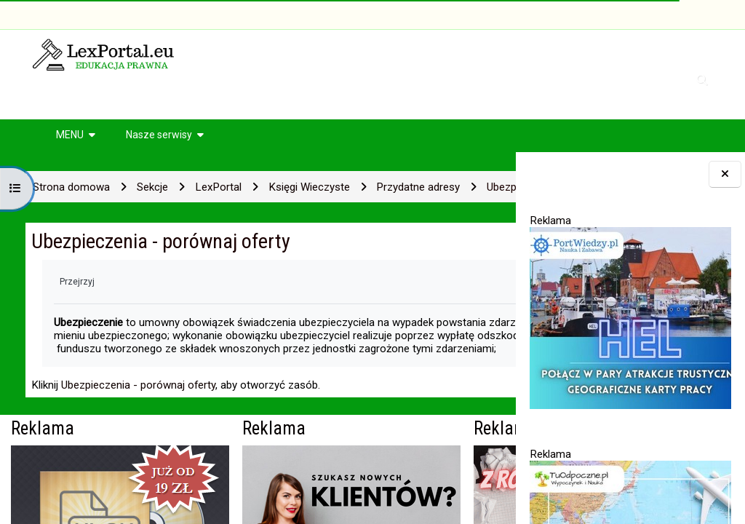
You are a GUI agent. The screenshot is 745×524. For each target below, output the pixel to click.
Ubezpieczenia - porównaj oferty (138, 429)
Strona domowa (71, 187)
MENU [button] (70, 134)
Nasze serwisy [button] (159, 134)
